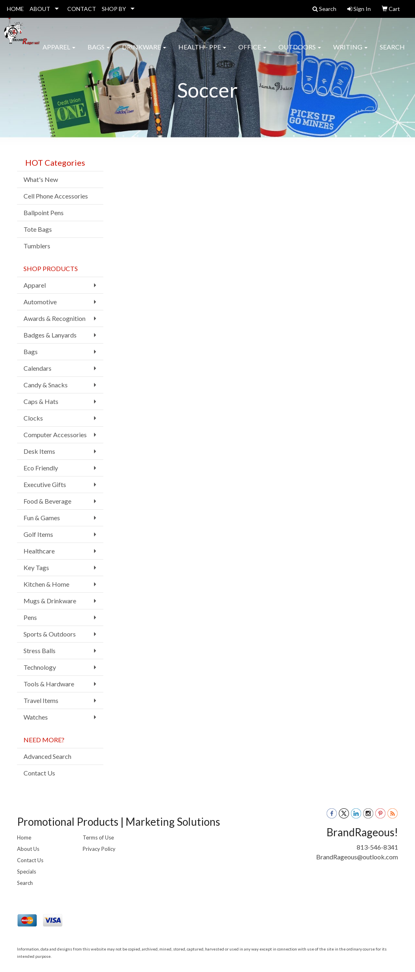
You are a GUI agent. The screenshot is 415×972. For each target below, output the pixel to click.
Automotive (40, 301)
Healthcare (39, 551)
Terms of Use (98, 837)
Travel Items (41, 700)
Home (24, 837)
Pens (30, 617)
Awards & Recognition (55, 318)
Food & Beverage (47, 501)
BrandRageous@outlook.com (357, 857)
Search (392, 52)
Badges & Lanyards (50, 335)
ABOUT (40, 8)
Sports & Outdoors (50, 634)
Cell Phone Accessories (56, 196)
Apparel (59, 52)
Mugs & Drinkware (50, 601)
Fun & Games (42, 517)
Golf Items (38, 534)
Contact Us (39, 773)
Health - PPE (202, 52)
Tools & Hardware (49, 684)
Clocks (33, 418)
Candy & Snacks (46, 385)
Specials (26, 871)
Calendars (37, 368)
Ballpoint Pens (44, 212)
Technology (40, 667)
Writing (350, 52)
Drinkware (144, 52)
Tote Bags (38, 229)
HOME (15, 8)
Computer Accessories (55, 434)
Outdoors (299, 52)
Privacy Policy (99, 849)
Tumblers (37, 246)
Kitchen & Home (46, 584)
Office (252, 52)
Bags (99, 52)
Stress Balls (40, 650)
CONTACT (81, 8)
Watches (36, 717)
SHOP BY (114, 8)
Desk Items (39, 451)
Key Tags (36, 567)
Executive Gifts (45, 484)
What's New (41, 179)
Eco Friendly (41, 468)
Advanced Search (47, 756)
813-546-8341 (377, 847)
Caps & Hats (41, 401)
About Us (28, 849)
